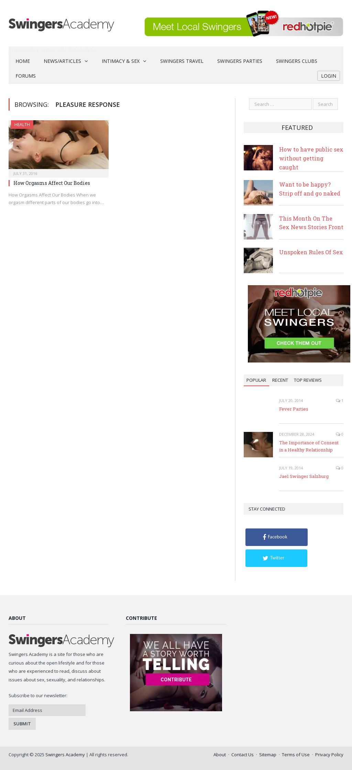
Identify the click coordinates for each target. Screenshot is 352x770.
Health (22, 124)
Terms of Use (296, 754)
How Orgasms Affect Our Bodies (51, 183)
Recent (280, 380)
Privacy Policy (329, 754)
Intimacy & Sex (121, 61)
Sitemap (267, 754)
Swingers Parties (239, 61)
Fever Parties (293, 409)
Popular (256, 380)
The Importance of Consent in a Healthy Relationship (309, 446)
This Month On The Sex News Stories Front (311, 223)
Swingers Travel (182, 61)
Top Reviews (308, 380)
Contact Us (242, 754)
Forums (25, 75)
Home (22, 61)
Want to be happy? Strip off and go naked (309, 189)
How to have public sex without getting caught (311, 158)
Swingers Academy (65, 754)
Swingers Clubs (296, 61)
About (219, 754)
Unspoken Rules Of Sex (311, 252)
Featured (297, 127)
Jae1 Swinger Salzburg (304, 476)
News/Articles (62, 61)
